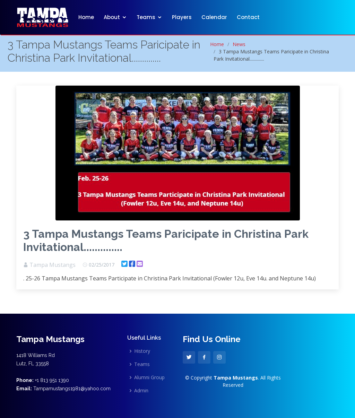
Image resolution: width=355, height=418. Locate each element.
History (142, 351)
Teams (146, 17)
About (112, 17)
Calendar (214, 17)
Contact (248, 17)
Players (182, 17)
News (239, 44)
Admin (141, 390)
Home (86, 17)
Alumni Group (149, 377)
